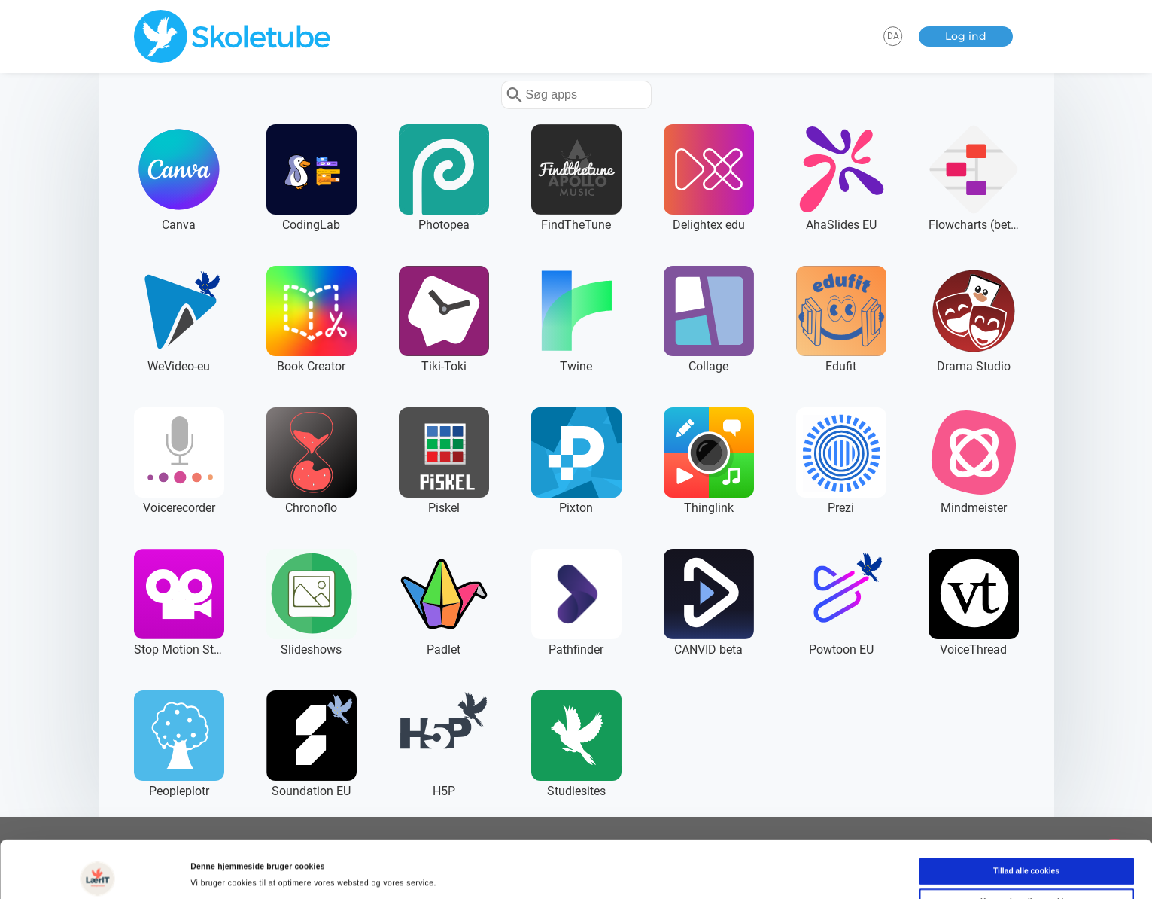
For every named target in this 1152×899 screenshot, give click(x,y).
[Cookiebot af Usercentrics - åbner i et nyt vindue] (97, 873)
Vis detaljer (647, 873)
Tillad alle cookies (1026, 820)
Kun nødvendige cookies (1026, 851)
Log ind (965, 36)
